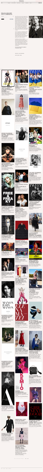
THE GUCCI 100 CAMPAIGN (7, 252)
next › (26, 458)
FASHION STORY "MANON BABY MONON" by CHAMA (7, 317)
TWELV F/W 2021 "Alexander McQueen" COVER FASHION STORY (35, 204)
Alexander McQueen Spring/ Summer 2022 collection (35, 234)
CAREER (6, 468)
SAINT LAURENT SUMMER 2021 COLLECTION (7, 435)
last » (28, 458)
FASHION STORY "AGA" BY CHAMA (8, 406)
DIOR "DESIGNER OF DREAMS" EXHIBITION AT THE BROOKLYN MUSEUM (21, 281)
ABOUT (1, 468)
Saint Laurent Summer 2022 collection (7, 236)
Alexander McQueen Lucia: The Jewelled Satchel (8, 164)
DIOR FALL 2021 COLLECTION (20, 420)
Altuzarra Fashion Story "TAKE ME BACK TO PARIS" (21, 160)
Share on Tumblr (11, 19)
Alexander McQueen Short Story (35, 377)
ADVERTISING (9, 468)
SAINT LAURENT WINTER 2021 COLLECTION (34, 352)
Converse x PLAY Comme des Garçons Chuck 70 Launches (35, 322)
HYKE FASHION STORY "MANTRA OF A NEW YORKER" (7, 135)
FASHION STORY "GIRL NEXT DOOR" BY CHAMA (35, 422)
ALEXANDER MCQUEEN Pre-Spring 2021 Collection (20, 447)
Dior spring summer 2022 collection (34, 262)
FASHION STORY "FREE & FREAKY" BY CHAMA (8, 208)
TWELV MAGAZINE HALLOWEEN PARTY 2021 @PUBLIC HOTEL (21, 210)
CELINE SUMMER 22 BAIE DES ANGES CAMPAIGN (35, 174)
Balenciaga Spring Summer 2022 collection (21, 242)
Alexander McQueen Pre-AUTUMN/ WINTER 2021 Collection (21, 349)
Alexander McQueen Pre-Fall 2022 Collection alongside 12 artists (20, 113)
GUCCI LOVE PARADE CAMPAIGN (33, 146)
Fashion (2, 16)
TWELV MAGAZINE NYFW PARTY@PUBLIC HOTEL (8, 273)
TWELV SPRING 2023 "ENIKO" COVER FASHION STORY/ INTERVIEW (7, 90)
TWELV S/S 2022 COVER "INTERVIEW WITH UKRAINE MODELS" (35, 90)
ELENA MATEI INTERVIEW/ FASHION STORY (21, 323)
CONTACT (4, 468)
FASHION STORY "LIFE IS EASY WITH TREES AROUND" (7, 363)
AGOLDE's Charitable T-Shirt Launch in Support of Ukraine (35, 117)
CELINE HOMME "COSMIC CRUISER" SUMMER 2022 (34, 290)
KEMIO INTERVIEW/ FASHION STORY (21, 392)
